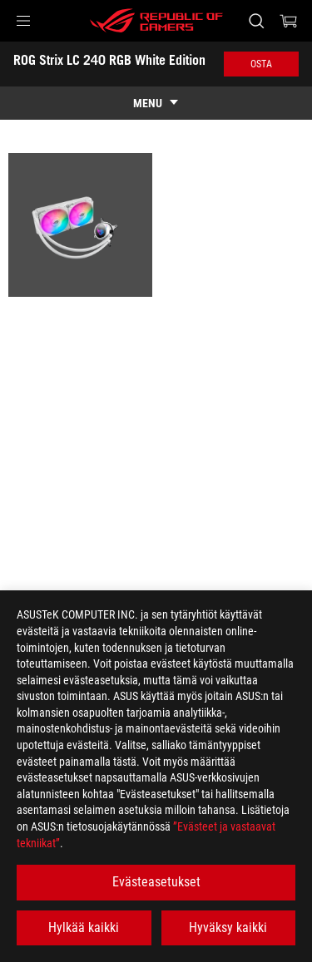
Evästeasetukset (156, 882)
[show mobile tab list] (156, 103)
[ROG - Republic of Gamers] (156, 20)
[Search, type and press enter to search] (255, 21)
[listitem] (80, 225)
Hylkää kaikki (83, 927)
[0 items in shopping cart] (289, 21)
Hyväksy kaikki (228, 927)
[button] (23, 21)
